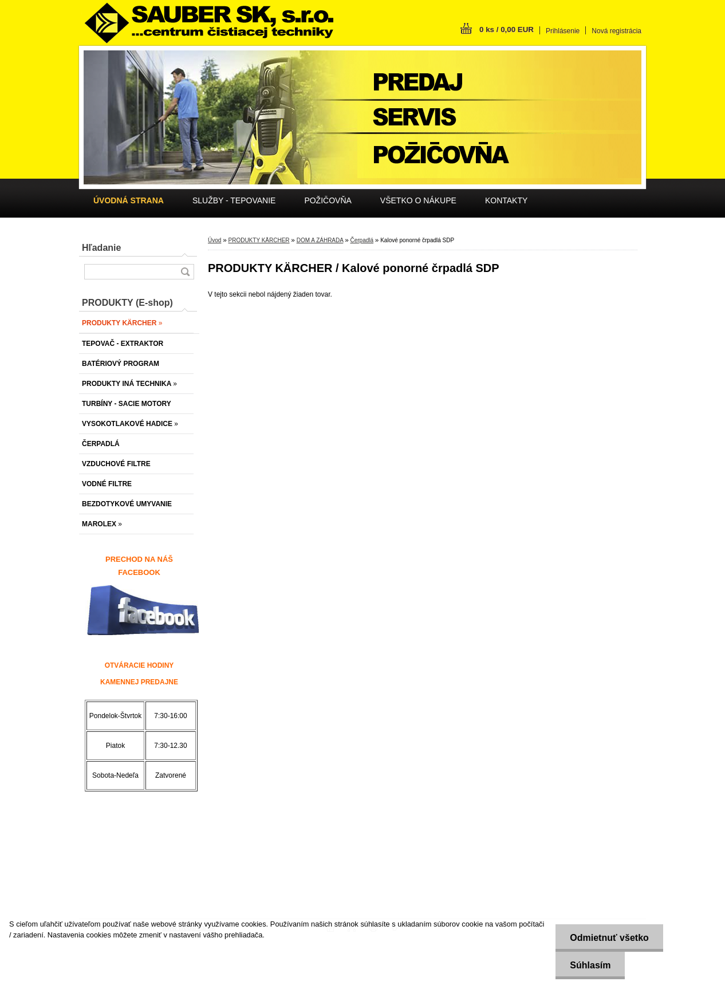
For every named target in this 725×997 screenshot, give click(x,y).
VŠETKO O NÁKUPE (418, 200)
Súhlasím (590, 965)
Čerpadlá (361, 240)
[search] (185, 272)
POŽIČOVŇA (327, 200)
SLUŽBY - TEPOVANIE (234, 200)
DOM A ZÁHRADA (320, 240)
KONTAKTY (506, 200)
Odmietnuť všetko (609, 938)
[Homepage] (128, 200)
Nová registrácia (616, 31)
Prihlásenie (563, 31)
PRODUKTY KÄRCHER (258, 240)
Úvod (214, 240)
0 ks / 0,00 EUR (506, 29)
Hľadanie (101, 248)
